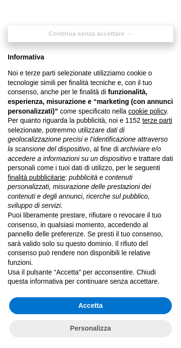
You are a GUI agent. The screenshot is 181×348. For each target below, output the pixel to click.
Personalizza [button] (90, 328)
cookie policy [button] (147, 111)
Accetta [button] (90, 305)
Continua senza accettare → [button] (90, 33)
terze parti (157, 120)
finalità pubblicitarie (36, 177)
